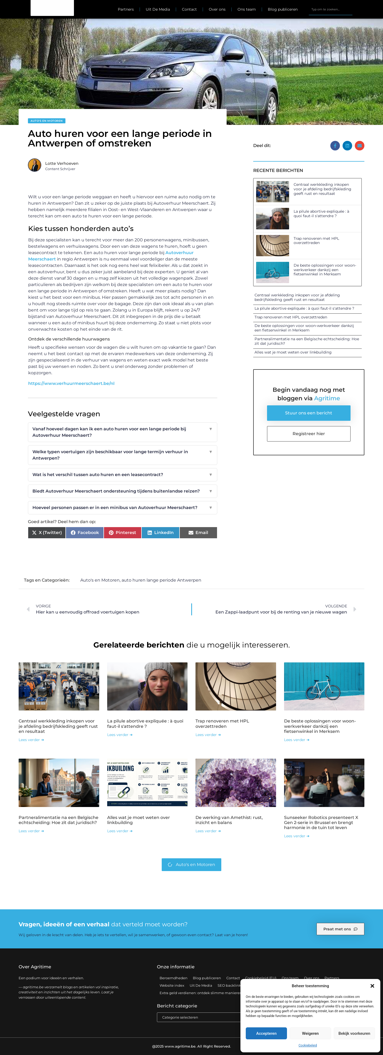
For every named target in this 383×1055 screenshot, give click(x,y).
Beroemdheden (174, 978)
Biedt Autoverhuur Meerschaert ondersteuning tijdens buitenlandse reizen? (122, 491)
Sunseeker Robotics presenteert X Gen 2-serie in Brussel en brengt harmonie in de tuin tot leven (321, 822)
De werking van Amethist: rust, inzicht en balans (229, 820)
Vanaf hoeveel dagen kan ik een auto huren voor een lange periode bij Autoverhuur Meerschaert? (122, 432)
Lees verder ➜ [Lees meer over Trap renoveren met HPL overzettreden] (208, 734)
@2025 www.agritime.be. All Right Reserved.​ (191, 1046)
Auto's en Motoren (47, 121)
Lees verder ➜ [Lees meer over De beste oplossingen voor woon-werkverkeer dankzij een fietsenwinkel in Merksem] (297, 739)
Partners (126, 9)
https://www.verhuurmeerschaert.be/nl (71, 383)
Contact (189, 9)
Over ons (217, 9)
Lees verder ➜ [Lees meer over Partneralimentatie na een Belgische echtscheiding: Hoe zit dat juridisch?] (31, 831)
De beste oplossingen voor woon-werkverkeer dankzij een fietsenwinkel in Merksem (325, 270)
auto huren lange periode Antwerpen (161, 580)
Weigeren (310, 1033)
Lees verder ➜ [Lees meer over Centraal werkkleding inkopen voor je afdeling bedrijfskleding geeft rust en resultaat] (31, 739)
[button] (372, 986)
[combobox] (330, 9)
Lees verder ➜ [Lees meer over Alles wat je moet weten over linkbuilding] (120, 831)
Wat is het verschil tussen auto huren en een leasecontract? (122, 475)
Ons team (247, 9)
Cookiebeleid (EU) (260, 978)
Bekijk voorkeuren (354, 1033)
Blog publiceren (283, 9)
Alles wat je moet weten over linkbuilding (293, 352)
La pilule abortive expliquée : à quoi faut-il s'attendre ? (321, 213)
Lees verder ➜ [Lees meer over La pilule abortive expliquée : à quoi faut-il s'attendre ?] (120, 734)
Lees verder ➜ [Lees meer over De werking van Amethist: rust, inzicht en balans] (208, 831)
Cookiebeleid (308, 1045)
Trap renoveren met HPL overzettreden (316, 240)
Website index (172, 985)
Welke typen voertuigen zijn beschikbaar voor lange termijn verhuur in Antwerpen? (122, 455)
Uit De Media (158, 9)
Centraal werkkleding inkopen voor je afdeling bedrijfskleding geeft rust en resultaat (322, 189)
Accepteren (266, 1033)
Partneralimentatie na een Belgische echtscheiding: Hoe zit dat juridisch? (307, 341)
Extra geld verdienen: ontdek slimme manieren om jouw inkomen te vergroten (228, 993)
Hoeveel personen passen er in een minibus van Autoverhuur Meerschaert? (122, 508)
